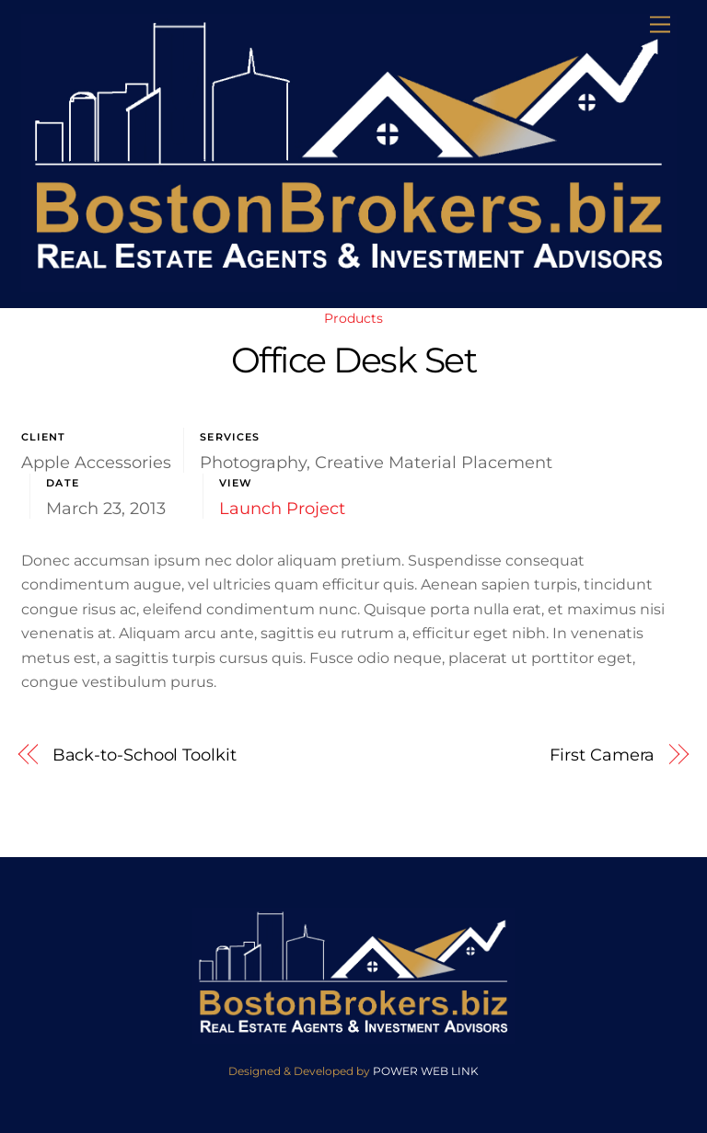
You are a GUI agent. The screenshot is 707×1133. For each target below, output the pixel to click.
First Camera (602, 754)
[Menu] (660, 25)
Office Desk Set (353, 360)
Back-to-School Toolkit (144, 754)
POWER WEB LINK (426, 1071)
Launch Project (282, 508)
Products (353, 318)
